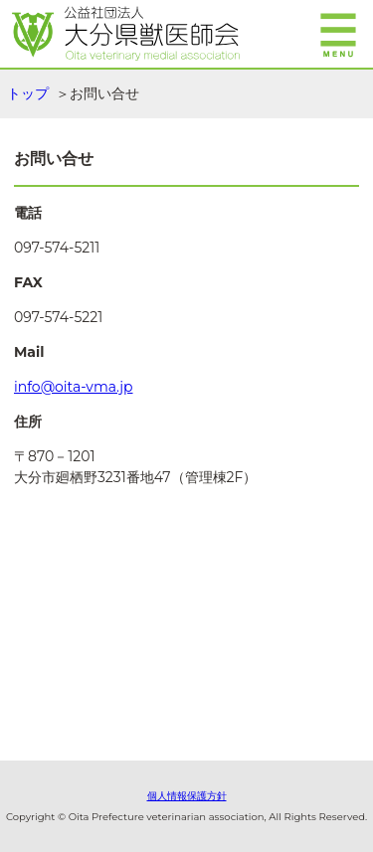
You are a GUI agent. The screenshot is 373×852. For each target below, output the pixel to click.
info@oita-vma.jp (73, 387)
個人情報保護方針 (187, 795)
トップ (28, 93)
